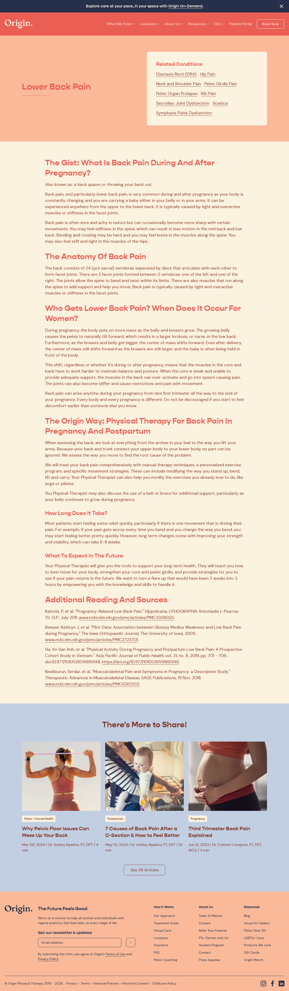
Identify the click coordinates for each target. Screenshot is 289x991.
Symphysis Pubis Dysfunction (184, 112)
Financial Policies (105, 983)
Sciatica (220, 103)
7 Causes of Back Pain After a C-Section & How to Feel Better (142, 831)
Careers (205, 923)
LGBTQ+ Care (254, 938)
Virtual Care (162, 930)
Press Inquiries (209, 960)
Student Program (211, 945)
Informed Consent (135, 983)
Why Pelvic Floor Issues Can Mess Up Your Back (55, 831)
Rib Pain (208, 93)
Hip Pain (207, 74)
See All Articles (144, 870)
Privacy (71, 983)
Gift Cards (251, 952)
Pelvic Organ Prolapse (176, 93)
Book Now (270, 24)
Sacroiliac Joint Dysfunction (182, 103)
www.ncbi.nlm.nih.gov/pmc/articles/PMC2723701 (91, 639)
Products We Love (257, 945)
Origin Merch (253, 960)
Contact (205, 952)
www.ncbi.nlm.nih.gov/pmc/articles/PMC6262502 (92, 684)
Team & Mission (210, 916)
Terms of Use (115, 954)
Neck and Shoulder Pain (178, 83)
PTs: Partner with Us (213, 938)
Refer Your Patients (213, 930)
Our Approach (164, 916)
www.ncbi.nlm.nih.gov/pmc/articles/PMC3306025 (126, 617)
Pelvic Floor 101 (255, 930)
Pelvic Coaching (165, 960)
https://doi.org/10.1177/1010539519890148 (140, 661)
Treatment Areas (166, 923)
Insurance (161, 945)
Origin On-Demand (185, 6)
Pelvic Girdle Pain (220, 83)
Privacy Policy (48, 959)
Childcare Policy (164, 983)
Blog (247, 916)
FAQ (157, 952)
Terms (85, 983)
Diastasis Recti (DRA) (176, 74)
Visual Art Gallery (257, 923)
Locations (161, 938)
